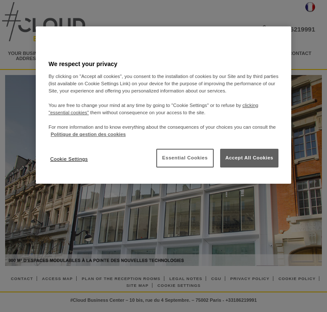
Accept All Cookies (249, 157)
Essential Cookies (185, 157)
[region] (163, 105)
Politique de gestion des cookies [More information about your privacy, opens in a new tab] (88, 134)
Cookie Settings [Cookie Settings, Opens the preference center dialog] (69, 159)
